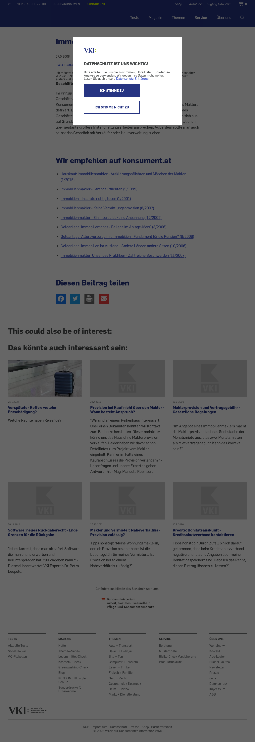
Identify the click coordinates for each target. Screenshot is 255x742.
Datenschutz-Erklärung (132, 79)
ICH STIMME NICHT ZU (112, 107)
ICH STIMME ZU (112, 91)
